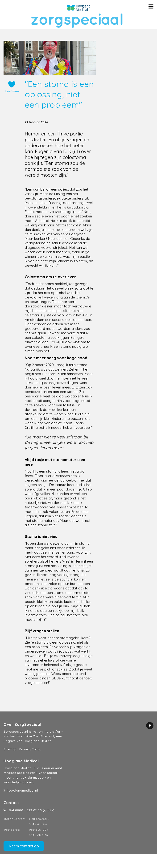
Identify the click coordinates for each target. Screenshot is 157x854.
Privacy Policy (30, 749)
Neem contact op (24, 846)
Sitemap (10, 749)
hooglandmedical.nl (21, 790)
